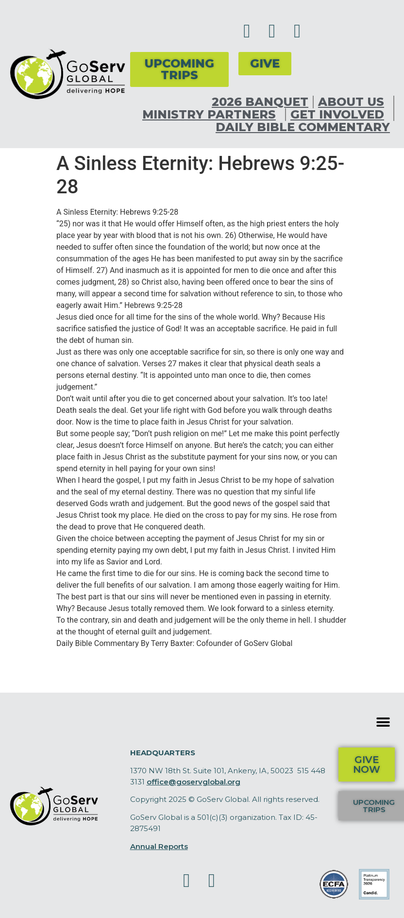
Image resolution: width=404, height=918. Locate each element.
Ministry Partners (211, 114)
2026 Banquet (260, 102)
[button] (383, 722)
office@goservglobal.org (193, 781)
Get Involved (339, 114)
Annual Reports (159, 846)
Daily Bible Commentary (303, 127)
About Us (353, 102)
